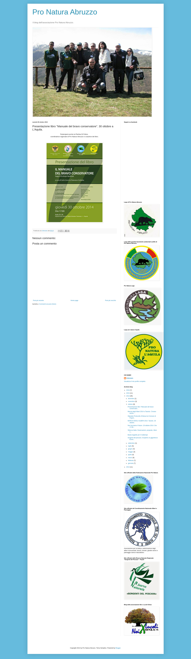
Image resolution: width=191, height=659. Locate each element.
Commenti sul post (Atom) (47, 304)
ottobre (130, 404)
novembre (131, 401)
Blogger (118, 648)
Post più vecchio (110, 300)
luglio (130, 446)
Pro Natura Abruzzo (64, 12)
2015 (128, 393)
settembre (131, 443)
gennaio (131, 463)
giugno (130, 449)
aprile (130, 455)
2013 (128, 467)
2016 (128, 390)
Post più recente (38, 300)
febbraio (131, 460)
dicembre (131, 398)
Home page (74, 300)
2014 (128, 396)
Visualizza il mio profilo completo (134, 381)
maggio (130, 452)
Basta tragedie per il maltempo (138, 435)
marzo (130, 457)
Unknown (130, 378)
